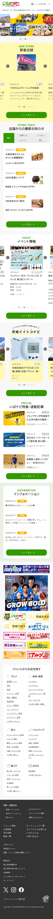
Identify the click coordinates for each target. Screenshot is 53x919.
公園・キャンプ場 (13, 751)
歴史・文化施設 (13, 747)
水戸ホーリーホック (13, 813)
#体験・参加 (30, 291)
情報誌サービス (9, 849)
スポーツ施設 (12, 739)
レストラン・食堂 (13, 717)
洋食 (8, 685)
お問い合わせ (32, 836)
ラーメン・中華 (13, 693)
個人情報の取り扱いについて (14, 868)
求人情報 (7, 833)
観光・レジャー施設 (14, 743)
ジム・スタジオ (34, 700)
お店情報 (7, 829)
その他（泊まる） (35, 775)
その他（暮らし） (13, 791)
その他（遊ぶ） (13, 755)
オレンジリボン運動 (36, 813)
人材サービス (8, 845)
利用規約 (6, 872)
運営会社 (6, 861)
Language (42, 4)
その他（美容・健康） (36, 704)
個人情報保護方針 (10, 865)
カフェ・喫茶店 (13, 705)
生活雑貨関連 (33, 747)
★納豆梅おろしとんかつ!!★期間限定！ (15, 156)
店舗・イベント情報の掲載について (17, 852)
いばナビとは (32, 833)
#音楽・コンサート (17, 291)
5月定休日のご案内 (15, 201)
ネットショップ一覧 (35, 826)
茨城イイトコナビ (12, 809)
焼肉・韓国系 (12, 697)
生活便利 (10, 783)
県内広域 (36, 364)
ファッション (33, 735)
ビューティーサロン (36, 689)
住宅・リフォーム (13, 779)
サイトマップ (8, 880)
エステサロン (33, 685)
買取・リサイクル (35, 751)
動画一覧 (7, 836)
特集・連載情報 (10, 805)
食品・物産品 (33, 743)
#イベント (16, 376)
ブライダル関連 (13, 775)
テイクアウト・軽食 (14, 713)
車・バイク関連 (13, 787)
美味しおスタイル (35, 817)
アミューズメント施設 (15, 735)
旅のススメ (10, 817)
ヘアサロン (32, 681)
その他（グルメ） (13, 721)
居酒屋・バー (12, 681)
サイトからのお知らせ (36, 829)
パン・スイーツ (13, 709)
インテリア (32, 739)
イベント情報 (9, 826)
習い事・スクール (13, 771)
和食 (8, 689)
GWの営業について (14, 177)
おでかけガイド (35, 809)
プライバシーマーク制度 (12, 899)
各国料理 (10, 701)
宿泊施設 (31, 771)
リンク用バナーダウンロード (14, 876)
